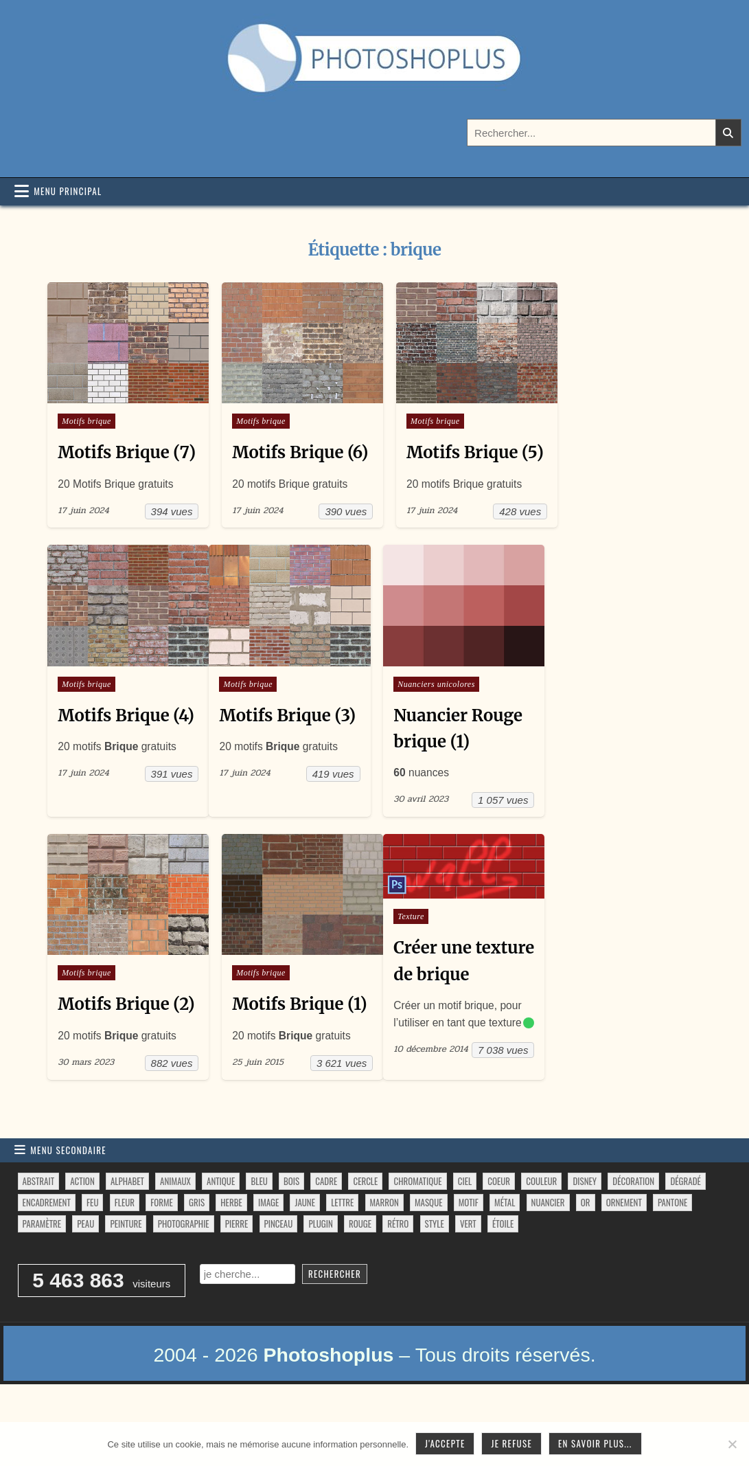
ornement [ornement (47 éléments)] (624, 1250)
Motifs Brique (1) (297, 1024)
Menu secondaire (68, 1198)
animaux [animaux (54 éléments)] (175, 1229)
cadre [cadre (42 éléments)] (326, 1229)
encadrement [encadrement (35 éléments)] (47, 1250)
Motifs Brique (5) (469, 450)
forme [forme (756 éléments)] (161, 1250)
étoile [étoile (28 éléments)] (503, 1271)
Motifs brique (86, 419)
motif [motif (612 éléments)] (469, 1250)
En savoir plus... (595, 1443)
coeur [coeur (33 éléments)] (498, 1229)
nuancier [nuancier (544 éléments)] (548, 1250)
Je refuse (511, 1443)
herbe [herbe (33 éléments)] (231, 1250)
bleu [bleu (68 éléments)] (259, 1229)
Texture (406, 938)
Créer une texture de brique (430, 995)
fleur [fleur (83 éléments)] (125, 1250)
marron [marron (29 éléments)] (384, 1250)
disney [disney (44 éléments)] (585, 1229)
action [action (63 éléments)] (82, 1229)
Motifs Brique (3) (286, 737)
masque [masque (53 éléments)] (428, 1250)
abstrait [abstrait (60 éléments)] (38, 1229)
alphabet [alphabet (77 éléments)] (127, 1229)
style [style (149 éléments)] (434, 1271)
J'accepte (445, 1443)
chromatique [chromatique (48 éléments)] (417, 1229)
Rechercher (334, 1322)
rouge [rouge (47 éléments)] (360, 1271)
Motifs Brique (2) (126, 1024)
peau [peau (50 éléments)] (85, 1271)
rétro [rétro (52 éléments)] (397, 1271)
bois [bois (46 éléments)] (291, 1229)
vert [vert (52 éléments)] (468, 1271)
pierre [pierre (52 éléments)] (237, 1271)
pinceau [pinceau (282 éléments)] (278, 1271)
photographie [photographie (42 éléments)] (183, 1271)
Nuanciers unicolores (432, 706)
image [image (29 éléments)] (268, 1250)
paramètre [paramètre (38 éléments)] (42, 1271)
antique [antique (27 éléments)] (221, 1229)
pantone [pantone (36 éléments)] (672, 1250)
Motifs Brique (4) (126, 737)
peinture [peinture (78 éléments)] (125, 1271)
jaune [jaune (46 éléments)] (304, 1250)
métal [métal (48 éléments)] (504, 1250)
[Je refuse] (732, 1444)
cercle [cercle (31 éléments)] (365, 1229)
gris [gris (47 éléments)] (197, 1250)
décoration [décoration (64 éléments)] (633, 1229)
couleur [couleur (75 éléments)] (541, 1229)
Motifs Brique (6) (297, 450)
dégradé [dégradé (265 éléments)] (685, 1229)
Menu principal (68, 191)
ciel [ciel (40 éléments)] (465, 1229)
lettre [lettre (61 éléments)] (342, 1250)
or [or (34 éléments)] (585, 1250)
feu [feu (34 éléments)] (92, 1250)
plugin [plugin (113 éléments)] (320, 1271)
